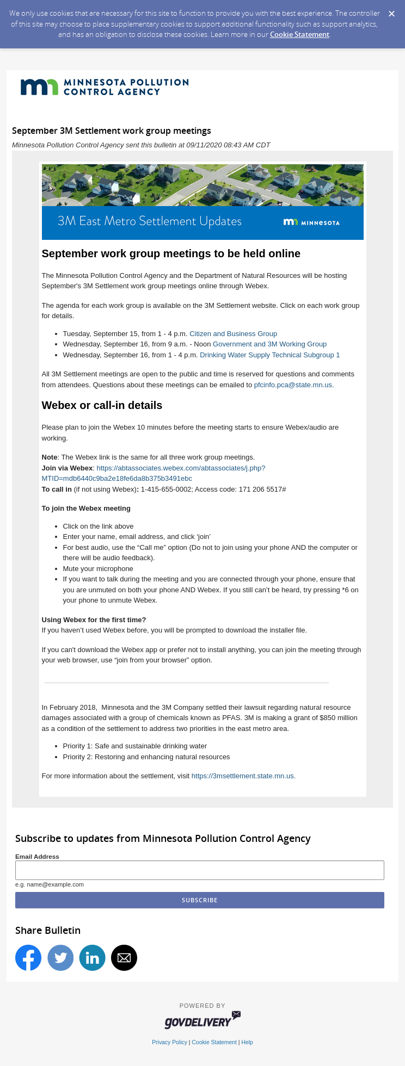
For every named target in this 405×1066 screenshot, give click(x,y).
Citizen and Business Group (233, 334)
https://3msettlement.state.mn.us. (244, 776)
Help (247, 1042)
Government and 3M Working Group (270, 344)
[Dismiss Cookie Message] (391, 10)
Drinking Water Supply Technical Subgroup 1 (270, 355)
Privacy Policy (169, 1042)
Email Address (37, 856)
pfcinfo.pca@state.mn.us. (294, 385)
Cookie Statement (299, 34)
